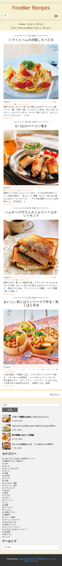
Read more (8, 118)
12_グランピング (8, 488)
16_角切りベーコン (9, 524)
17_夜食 (5, 493)
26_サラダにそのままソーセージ (14, 529)
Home (13, 28)
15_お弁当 (42, 367)
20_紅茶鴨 (6, 532)
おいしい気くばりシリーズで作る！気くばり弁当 (31, 304)
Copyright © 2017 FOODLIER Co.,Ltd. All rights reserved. (36, 560)
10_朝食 (5, 473)
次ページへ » (55, 394)
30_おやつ (6, 497)
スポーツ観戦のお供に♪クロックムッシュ (30, 417)
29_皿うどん (7, 534)
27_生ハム (6, 466)
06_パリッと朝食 (8, 517)
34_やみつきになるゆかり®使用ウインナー (18, 458)
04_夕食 (5, 480)
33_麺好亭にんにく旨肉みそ (12, 461)
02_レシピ (49, 102)
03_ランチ (6, 478)
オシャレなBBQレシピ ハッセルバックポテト (33, 444)
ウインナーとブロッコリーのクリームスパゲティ (34, 426)
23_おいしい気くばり (20, 102)
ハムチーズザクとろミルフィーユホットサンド (31, 214)
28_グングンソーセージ (11, 527)
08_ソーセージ (16, 369)
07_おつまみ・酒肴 (9, 483)
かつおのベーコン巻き (31, 126)
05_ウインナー (52, 367)
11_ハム (41, 102)
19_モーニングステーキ (11, 520)
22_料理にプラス (8, 512)
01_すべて (33, 102)
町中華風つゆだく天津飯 (23, 435)
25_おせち (6, 490)
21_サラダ (6, 495)
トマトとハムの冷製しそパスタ (31, 40)
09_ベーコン (43, 188)
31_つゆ (5, 463)
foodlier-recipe (23, 104)
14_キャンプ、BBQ (9, 485)
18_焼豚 (5, 505)
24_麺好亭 (6, 515)
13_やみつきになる (9, 522)
